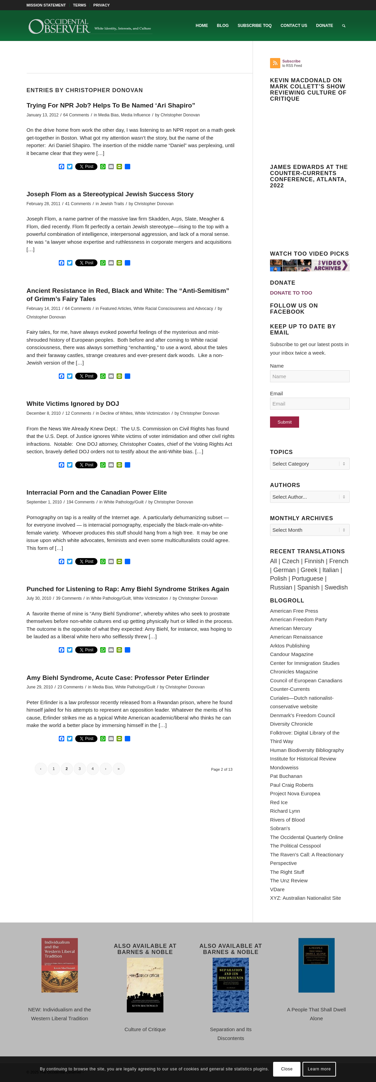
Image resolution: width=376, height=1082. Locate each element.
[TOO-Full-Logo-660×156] (90, 26)
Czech (290, 561)
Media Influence (135, 115)
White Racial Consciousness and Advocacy (173, 308)
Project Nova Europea (295, 793)
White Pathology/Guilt (124, 502)
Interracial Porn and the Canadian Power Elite (97, 492)
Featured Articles (115, 308)
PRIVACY (101, 5)
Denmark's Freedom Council (302, 715)
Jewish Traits (112, 203)
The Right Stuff (287, 872)
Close (287, 1069)
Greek (308, 570)
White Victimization (152, 413)
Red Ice (279, 802)
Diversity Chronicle (291, 724)
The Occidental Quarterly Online (306, 837)
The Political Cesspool (295, 846)
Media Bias (108, 115)
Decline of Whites (116, 413)
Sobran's (280, 828)
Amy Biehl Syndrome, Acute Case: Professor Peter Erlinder (118, 677)
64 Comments (76, 115)
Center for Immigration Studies (304, 663)
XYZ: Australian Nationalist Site (305, 898)
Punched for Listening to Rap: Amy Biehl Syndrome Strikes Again (128, 589)
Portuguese (307, 578)
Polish (278, 578)
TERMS (79, 5)
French (338, 561)
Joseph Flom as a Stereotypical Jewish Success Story (110, 194)
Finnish (314, 561)
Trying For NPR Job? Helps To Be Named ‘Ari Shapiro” (111, 105)
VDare (277, 889)
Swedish (336, 587)
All (273, 561)
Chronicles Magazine (294, 671)
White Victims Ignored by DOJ (73, 403)
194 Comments (81, 502)
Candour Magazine (291, 654)
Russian (281, 587)
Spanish (308, 587)
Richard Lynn (285, 811)
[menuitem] (48, 5)
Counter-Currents (290, 689)
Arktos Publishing (290, 646)
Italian (330, 570)
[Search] (344, 26)
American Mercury (291, 628)
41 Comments (78, 203)
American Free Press (294, 611)
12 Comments (78, 413)
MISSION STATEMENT (46, 5)
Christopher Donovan (180, 115)
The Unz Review (289, 880)
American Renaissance (296, 637)
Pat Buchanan (286, 776)
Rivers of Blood (287, 820)
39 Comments (69, 598)
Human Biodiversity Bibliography (307, 750)
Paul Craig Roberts (291, 785)
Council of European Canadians (306, 680)
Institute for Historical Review (303, 758)
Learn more (319, 1069)
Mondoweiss (284, 767)
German (284, 570)
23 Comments (70, 687)
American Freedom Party (298, 619)
